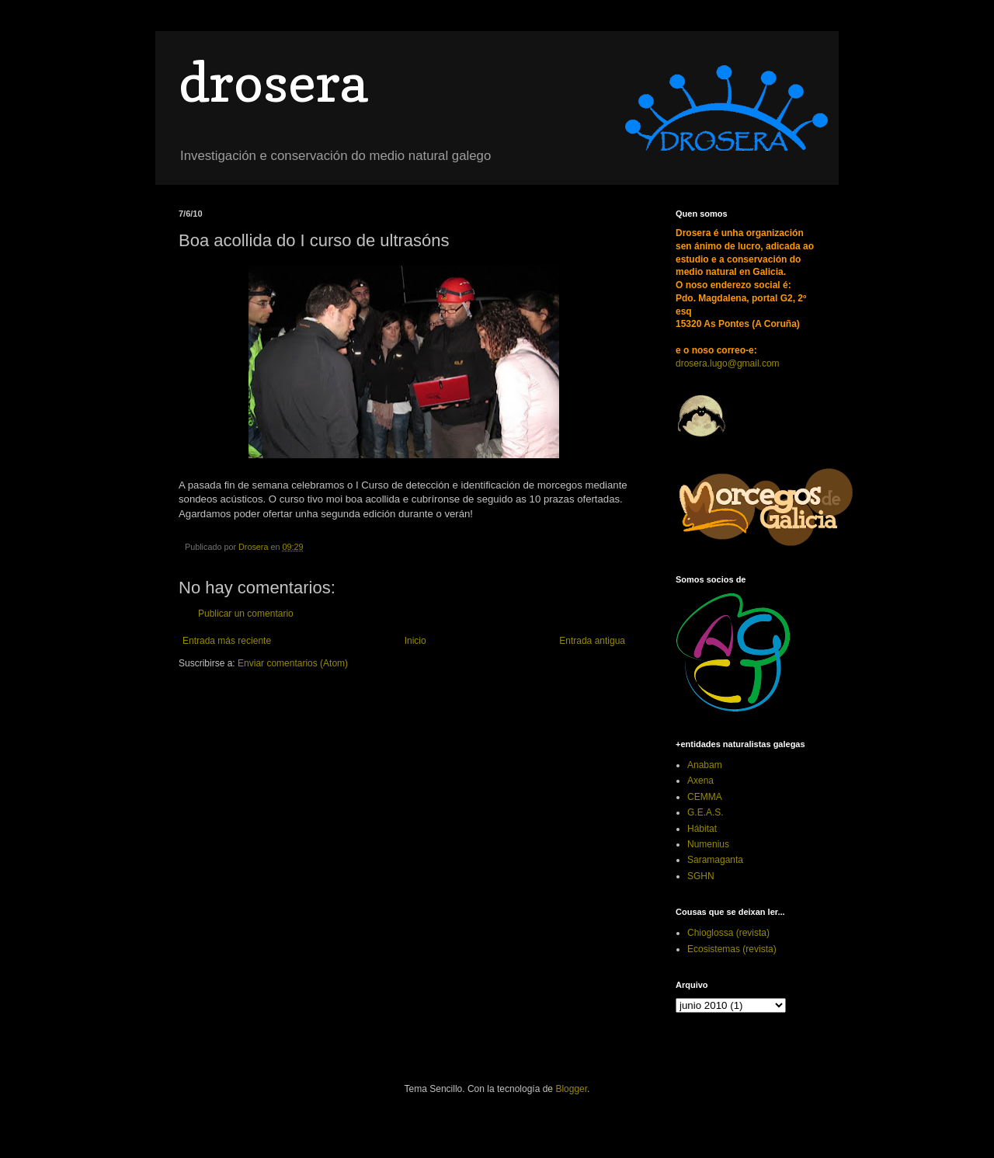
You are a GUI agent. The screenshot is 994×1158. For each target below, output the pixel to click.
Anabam (704, 765)
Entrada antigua (592, 640)
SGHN (700, 876)
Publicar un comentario (246, 613)
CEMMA (704, 796)
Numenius (708, 844)
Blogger (571, 1088)
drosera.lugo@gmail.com (728, 363)
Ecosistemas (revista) (732, 949)
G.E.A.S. (705, 812)
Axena (700, 780)
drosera (273, 82)
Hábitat (702, 828)
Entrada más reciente (226, 640)
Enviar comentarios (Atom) (293, 663)
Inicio (415, 640)
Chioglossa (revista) (728, 932)
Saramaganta (715, 859)
